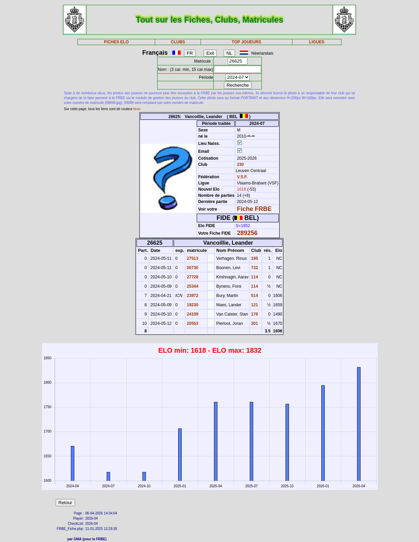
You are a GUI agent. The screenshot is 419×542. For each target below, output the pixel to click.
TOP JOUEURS (246, 42)
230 (240, 164)
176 (254, 314)
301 (254, 323)
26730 (192, 267)
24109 (192, 314)
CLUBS (178, 42)
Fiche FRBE (254, 208)
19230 (192, 304)
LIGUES (316, 42)
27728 (192, 277)
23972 (192, 295)
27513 (192, 258)
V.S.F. (242, 176)
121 (254, 304)
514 (254, 295)
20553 (192, 323)
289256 (247, 233)
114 (254, 277)
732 (254, 267)
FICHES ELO (116, 42)
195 (254, 258)
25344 (192, 286)
